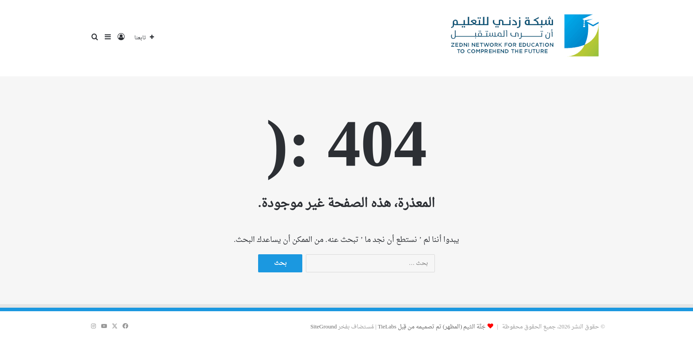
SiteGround (323, 326)
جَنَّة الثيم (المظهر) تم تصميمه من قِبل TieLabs (432, 326)
